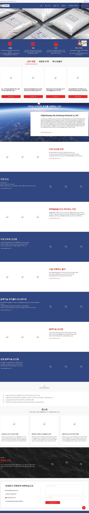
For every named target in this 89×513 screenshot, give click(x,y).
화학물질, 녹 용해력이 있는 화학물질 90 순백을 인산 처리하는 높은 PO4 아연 (65, 215)
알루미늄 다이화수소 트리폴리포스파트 (41, 434)
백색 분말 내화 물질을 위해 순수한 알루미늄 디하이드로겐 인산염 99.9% (33, 89)
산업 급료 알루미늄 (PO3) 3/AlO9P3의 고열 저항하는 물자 (19, 400)
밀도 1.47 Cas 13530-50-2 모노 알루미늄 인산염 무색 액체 (61, 274)
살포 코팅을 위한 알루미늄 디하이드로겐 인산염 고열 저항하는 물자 (63, 272)
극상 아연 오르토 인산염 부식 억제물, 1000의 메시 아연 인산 (13, 245)
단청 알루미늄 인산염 (9, 359)
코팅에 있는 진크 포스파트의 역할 (10, 434)
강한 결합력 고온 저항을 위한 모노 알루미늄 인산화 (11, 362)
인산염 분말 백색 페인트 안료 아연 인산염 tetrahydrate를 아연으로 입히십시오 (66, 155)
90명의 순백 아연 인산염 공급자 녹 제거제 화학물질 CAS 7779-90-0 (55, 89)
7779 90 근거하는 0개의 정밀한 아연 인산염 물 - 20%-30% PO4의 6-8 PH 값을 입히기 (67, 214)
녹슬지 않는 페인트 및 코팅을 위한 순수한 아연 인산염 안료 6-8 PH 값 (22, 395)
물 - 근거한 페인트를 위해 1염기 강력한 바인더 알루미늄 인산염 (11, 89)
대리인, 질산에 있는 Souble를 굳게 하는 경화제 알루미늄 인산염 (62, 334)
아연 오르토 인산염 (8, 239)
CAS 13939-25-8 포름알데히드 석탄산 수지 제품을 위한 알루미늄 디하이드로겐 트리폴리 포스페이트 (20, 303)
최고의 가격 (11, 96)
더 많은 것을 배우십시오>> (46, 132)
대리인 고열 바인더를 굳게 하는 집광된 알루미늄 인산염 (61, 335)
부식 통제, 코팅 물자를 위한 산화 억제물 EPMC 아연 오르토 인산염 (14, 242)
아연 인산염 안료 (56, 149)
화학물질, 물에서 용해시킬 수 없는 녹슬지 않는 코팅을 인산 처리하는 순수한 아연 (66, 212)
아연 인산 (4, 179)
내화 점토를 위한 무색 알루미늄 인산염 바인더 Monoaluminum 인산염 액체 (77, 89)
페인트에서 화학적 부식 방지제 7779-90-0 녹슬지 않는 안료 (61, 152)
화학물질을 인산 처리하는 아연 (62, 209)
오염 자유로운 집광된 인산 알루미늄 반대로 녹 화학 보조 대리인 (62, 332)
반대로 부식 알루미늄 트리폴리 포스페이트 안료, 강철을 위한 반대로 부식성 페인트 (18, 307)
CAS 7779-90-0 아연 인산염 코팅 (7, 184)
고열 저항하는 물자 (57, 269)
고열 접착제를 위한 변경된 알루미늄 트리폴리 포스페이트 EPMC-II (14, 305)
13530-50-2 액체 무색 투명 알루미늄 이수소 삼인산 (11, 365)
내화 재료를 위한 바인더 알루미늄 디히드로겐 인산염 (60, 275)
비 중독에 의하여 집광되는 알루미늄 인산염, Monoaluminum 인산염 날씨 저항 (24, 402)
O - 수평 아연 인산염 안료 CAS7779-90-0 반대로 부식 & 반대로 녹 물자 (64, 154)
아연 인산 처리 (3, 182)
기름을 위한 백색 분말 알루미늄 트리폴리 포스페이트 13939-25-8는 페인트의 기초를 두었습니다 (29, 397)
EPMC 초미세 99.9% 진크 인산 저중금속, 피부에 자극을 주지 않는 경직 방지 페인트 (18, 185)
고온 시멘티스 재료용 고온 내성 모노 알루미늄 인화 (11, 364)
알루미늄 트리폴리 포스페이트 (13, 299)
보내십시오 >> (52, 502)
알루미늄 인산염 (56, 329)
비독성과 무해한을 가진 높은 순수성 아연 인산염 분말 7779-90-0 (14, 244)
